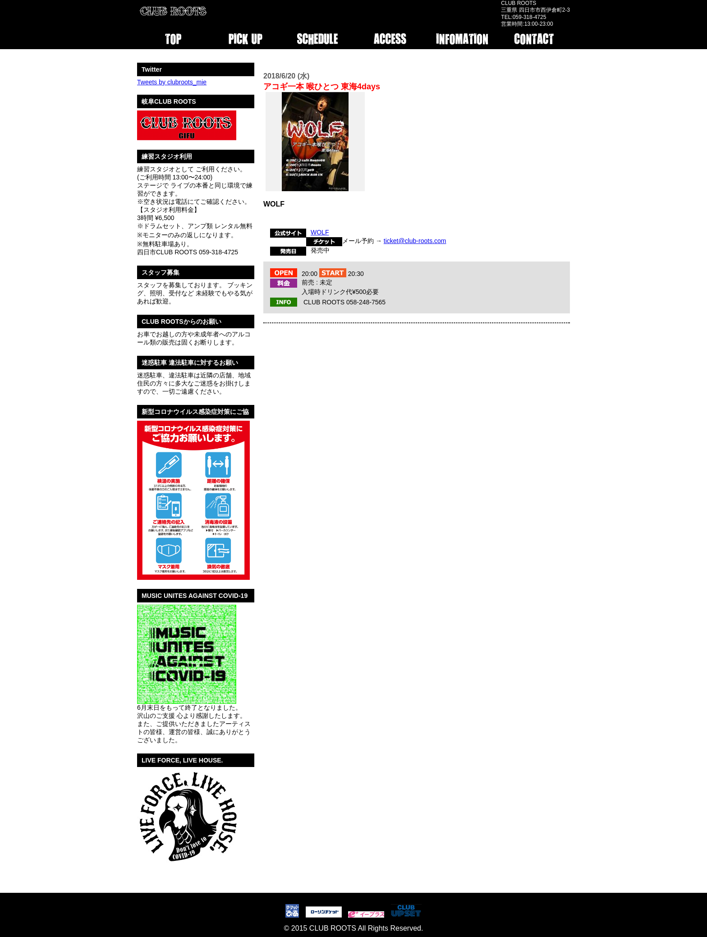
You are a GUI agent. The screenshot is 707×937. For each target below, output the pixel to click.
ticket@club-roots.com (415, 240)
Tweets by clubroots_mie (172, 82)
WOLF (320, 232)
